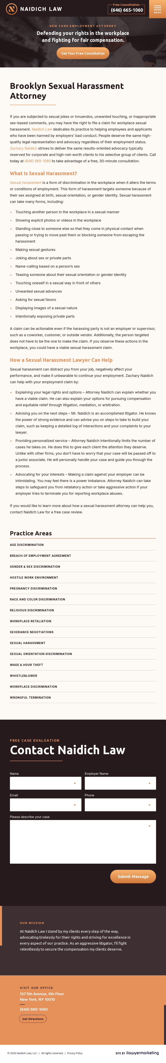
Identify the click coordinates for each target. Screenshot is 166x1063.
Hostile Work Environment (34, 579)
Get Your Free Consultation (83, 55)
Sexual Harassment (27, 644)
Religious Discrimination (32, 612)
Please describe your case (30, 818)
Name (14, 775)
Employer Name (97, 775)
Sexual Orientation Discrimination (41, 655)
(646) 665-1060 (125, 9)
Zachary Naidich (24, 150)
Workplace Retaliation (30, 622)
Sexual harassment (26, 184)
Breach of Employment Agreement (40, 557)
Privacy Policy (75, 1054)
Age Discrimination (27, 546)
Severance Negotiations (32, 633)
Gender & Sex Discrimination (35, 568)
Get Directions (32, 1020)
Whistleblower (23, 677)
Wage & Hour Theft (26, 666)
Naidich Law (42, 131)
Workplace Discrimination (33, 688)
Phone (89, 796)
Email (14, 796)
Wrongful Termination (30, 699)
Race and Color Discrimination (37, 601)
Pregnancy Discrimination (33, 590)
